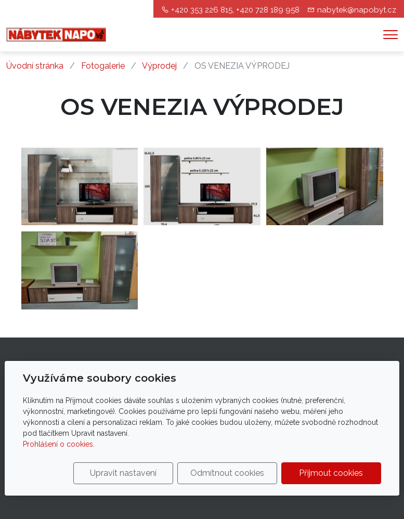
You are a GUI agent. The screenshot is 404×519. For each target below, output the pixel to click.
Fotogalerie (103, 66)
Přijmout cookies (331, 473)
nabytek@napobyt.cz (356, 10)
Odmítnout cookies (227, 473)
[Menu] (390, 34)
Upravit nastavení (123, 473)
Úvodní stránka (34, 66)
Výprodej (159, 66)
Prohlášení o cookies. (59, 444)
